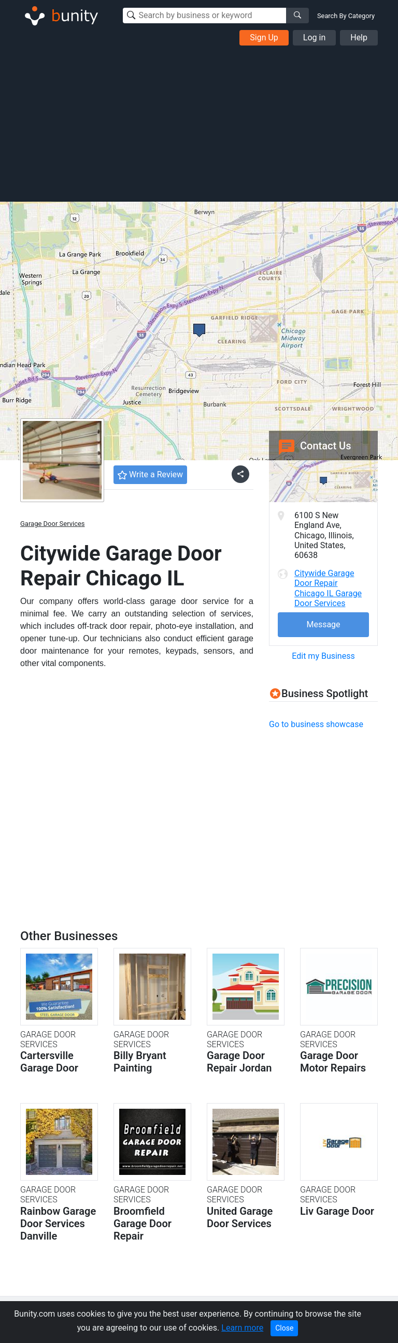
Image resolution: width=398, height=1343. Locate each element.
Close (284, 1328)
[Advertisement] (199, 123)
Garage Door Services (52, 523)
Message (323, 624)
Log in (314, 37)
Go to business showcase (316, 724)
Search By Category (346, 16)
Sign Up (264, 37)
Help (358, 37)
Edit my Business (323, 656)
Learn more (242, 1328)
